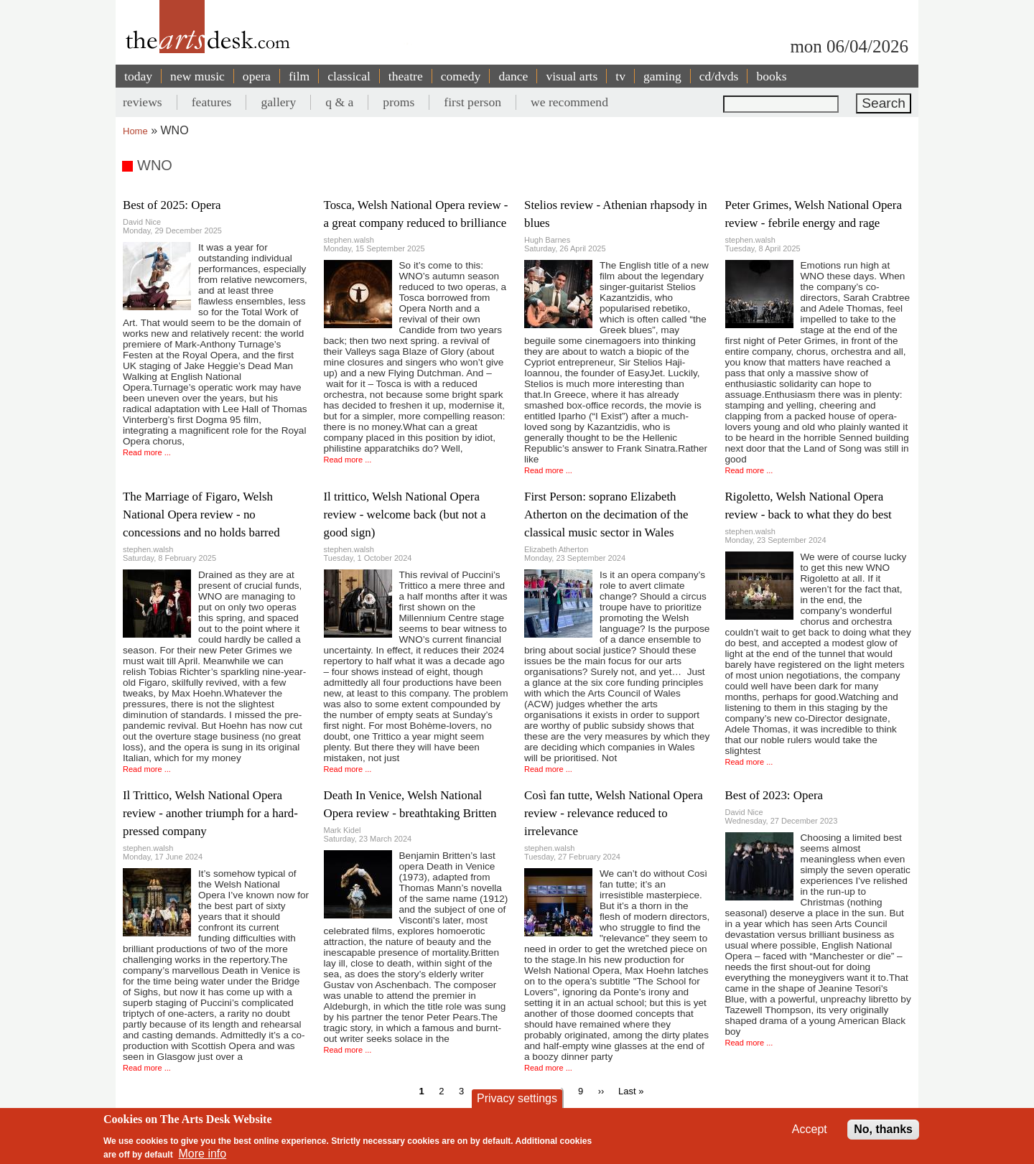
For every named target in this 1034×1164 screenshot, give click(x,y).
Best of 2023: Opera (774, 795)
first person (472, 102)
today (138, 76)
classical (349, 76)
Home (135, 131)
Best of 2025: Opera (172, 205)
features (212, 102)
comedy (461, 76)
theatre (405, 76)
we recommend (569, 102)
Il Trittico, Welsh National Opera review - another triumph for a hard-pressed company (210, 813)
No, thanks (883, 1133)
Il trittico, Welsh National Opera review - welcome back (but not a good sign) (405, 514)
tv (620, 76)
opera (257, 76)
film (299, 76)
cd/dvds (719, 76)
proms (398, 102)
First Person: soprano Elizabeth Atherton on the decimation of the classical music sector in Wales (606, 514)
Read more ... (147, 452)
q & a (339, 102)
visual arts (571, 76)
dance (513, 76)
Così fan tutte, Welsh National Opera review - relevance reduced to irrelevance (613, 813)
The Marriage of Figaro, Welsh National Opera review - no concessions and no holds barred (201, 514)
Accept (809, 1133)
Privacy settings (517, 1102)
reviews (142, 102)
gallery (278, 102)
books (771, 76)
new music (197, 76)
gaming (662, 76)
